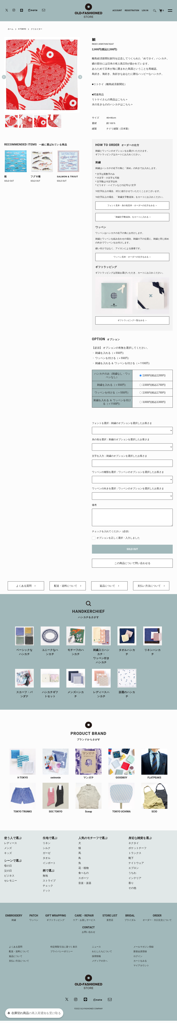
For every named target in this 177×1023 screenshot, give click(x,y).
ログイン (138, 958)
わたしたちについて (103, 953)
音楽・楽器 (84, 885)
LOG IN (145, 10)
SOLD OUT (132, 548)
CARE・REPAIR (84, 920)
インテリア (134, 880)
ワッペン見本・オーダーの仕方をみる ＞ (132, 256)
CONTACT (88, 932)
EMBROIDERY (13, 920)
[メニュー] (168, 10)
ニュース (97, 949)
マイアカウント (141, 967)
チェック (48, 887)
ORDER (157, 920)
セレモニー (10, 882)
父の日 (8, 872)
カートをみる (140, 962)
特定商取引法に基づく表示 (64, 949)
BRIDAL (130, 920)
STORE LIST (110, 920)
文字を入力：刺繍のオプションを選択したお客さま (119, 455)
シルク (46, 849)
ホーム (11, 29)
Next (79, 75)
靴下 (131, 859)
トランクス (134, 854)
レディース (10, 843)
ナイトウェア (136, 864)
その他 (132, 890)
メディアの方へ (100, 962)
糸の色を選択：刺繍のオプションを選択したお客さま (121, 438)
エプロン (133, 869)
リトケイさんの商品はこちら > (109, 99)
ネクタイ (133, 843)
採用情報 (97, 958)
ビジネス (9, 877)
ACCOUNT (117, 10)
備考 (94, 504)
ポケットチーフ (137, 849)
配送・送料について (67, 585)
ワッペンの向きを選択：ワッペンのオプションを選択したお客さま (128, 487)
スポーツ (83, 880)
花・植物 (83, 869)
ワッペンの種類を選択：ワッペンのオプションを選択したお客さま (128, 471)
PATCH (33, 920)
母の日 (8, 867)
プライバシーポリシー (62, 953)
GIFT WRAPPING (55, 920)
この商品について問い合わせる (132, 562)
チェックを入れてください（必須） (111, 530)
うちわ (132, 874)
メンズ (8, 849)
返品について (109, 585)
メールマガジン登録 (144, 949)
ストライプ (49, 882)
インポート (49, 864)
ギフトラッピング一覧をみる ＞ (132, 319)
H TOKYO (23, 29)
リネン (46, 843)
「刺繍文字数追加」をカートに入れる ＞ (132, 217)
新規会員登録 (140, 953)
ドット (46, 892)
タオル (46, 859)
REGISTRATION (132, 10)
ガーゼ (46, 854)
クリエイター (38, 29)
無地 (45, 877)
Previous (4, 75)
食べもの (83, 874)
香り (131, 885)
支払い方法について (151, 585)
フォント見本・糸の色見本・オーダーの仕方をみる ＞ (132, 205)
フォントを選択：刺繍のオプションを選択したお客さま (122, 422)
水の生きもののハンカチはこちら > (112, 104)
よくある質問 (26, 585)
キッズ (8, 854)
